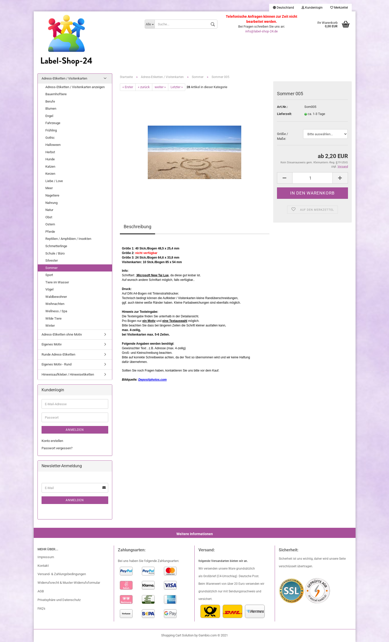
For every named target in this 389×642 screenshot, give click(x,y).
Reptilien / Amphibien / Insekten (68, 239)
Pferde (50, 232)
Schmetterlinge (56, 246)
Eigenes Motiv (52, 344)
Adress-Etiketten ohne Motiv (62, 334)
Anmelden (75, 430)
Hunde (50, 159)
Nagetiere (52, 195)
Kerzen (50, 174)
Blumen (50, 108)
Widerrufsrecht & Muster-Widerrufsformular (69, 583)
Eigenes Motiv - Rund (56, 364)
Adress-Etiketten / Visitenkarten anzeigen (75, 87)
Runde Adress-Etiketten (58, 354)
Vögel (49, 289)
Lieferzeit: (284, 114)
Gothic (50, 138)
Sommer (51, 268)
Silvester (51, 260)
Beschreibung (137, 226)
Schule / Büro (55, 253)
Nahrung (51, 203)
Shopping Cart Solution (177, 635)
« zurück (144, 87)
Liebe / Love (54, 181)
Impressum (46, 557)
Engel (49, 116)
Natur (49, 210)
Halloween (53, 145)
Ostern (50, 224)
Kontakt (43, 566)
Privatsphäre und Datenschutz (59, 600)
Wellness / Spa (56, 311)
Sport (49, 275)
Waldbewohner (56, 297)
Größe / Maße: (282, 136)
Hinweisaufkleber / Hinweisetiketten (68, 374)
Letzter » (177, 87)
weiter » (160, 87)
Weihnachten (54, 304)
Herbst (50, 152)
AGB (41, 591)
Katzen (50, 166)
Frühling (51, 130)
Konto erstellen (52, 441)
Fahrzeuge (52, 123)
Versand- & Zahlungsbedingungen (62, 574)
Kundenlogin (312, 7)
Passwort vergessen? (57, 448)
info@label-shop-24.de (261, 31)
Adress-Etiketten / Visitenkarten (64, 78)
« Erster (127, 87)
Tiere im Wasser (57, 282)
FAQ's (41, 608)
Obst (48, 217)
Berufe (50, 101)
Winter (50, 325)
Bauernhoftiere (56, 94)
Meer (49, 188)
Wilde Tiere (53, 318)
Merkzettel (339, 7)
